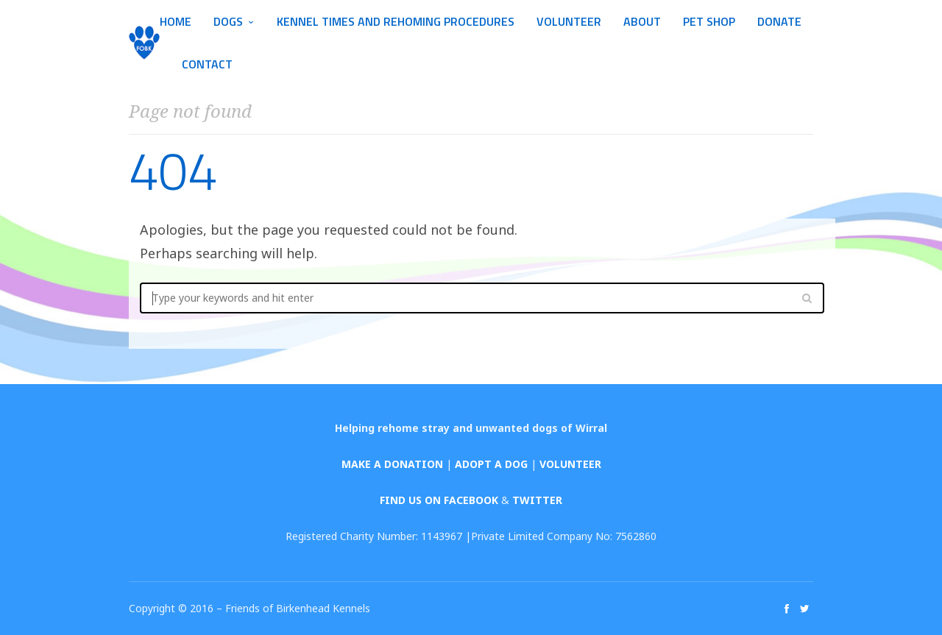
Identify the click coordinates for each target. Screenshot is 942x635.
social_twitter (804, 608)
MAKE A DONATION (392, 464)
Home (175, 21)
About (642, 21)
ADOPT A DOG (491, 464)
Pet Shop (709, 21)
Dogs (228, 21)
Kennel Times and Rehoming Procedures (395, 21)
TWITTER (537, 500)
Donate (779, 21)
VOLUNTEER (570, 464)
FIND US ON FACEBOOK (439, 500)
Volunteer (568, 21)
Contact (207, 64)
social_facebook (787, 608)
